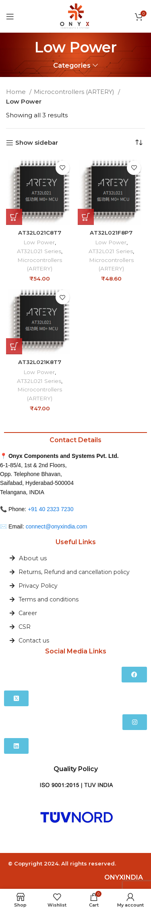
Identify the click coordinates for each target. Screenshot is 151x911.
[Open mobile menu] (10, 16)
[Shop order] (139, 143)
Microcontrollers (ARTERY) (75, 92)
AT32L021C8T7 (39, 232)
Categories (72, 65)
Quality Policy (76, 769)
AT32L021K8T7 (39, 362)
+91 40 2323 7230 (50, 509)
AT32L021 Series (39, 251)
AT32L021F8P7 (111, 232)
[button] (14, 217)
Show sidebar (36, 142)
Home (16, 92)
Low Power (39, 242)
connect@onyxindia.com (56, 526)
